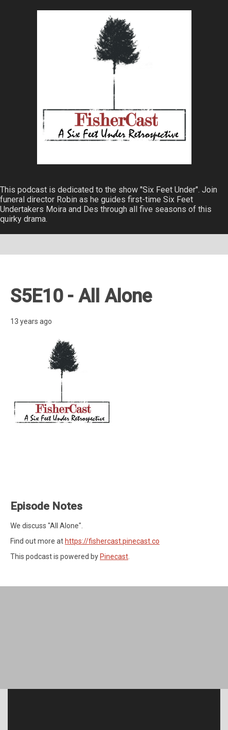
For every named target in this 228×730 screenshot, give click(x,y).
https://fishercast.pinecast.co (112, 541)
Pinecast (114, 556)
